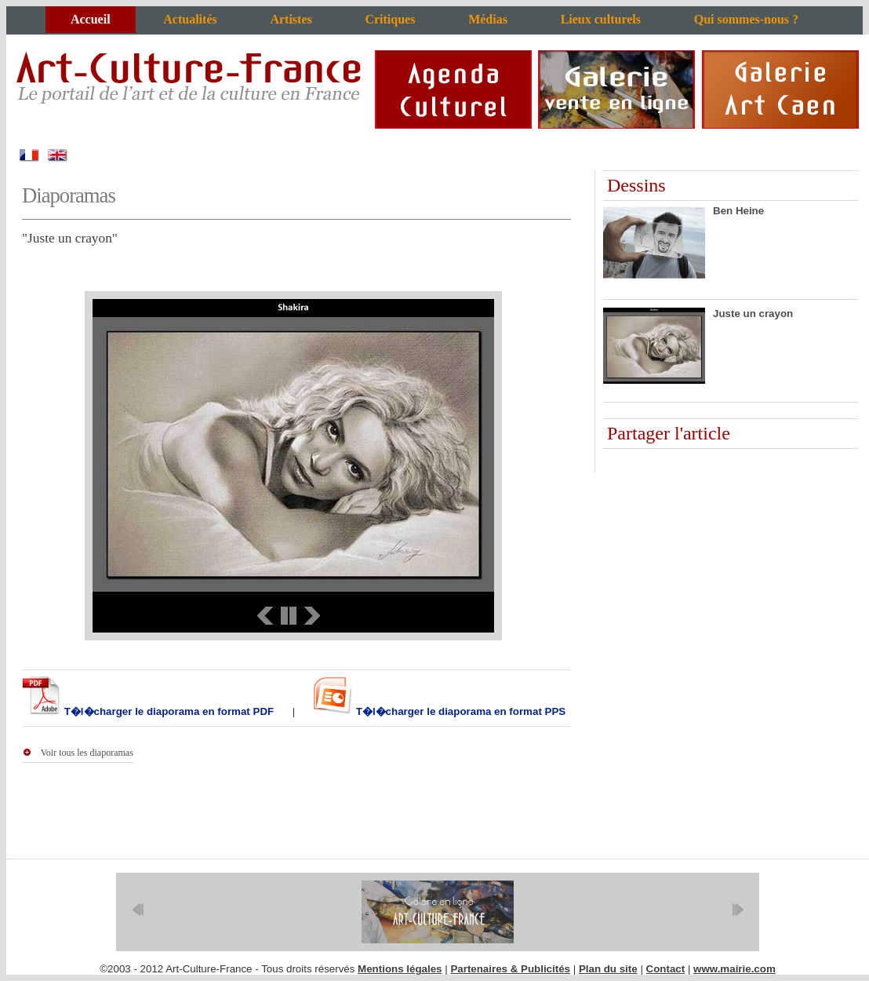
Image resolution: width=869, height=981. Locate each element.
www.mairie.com (734, 969)
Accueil (91, 19)
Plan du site (608, 969)
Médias (487, 19)
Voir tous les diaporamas (87, 752)
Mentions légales (400, 969)
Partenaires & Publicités (510, 969)
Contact (665, 969)
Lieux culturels (601, 19)
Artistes (290, 19)
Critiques (390, 19)
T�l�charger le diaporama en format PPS (459, 711)
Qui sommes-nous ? (746, 19)
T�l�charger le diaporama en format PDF (167, 711)
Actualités (189, 19)
